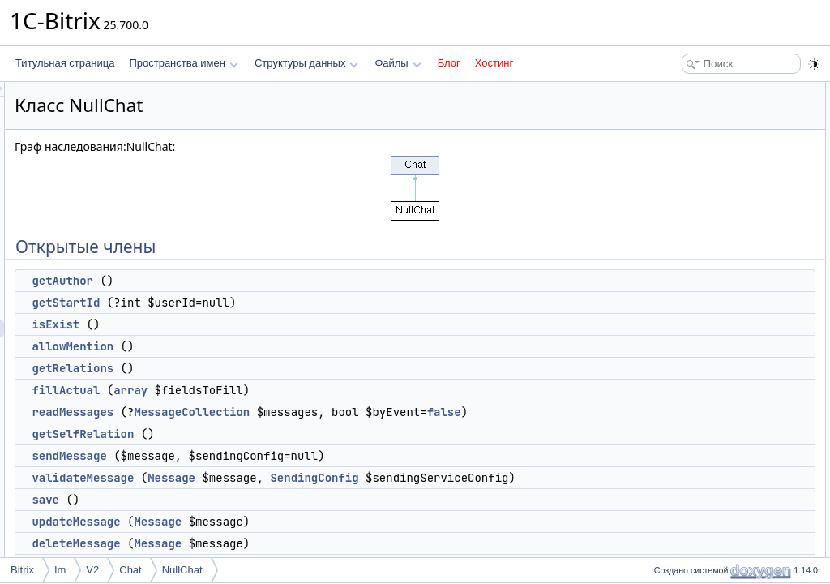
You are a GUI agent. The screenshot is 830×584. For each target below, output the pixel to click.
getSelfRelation (285, 451)
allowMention (275, 346)
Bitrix (22, 570)
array (333, 390)
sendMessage (271, 473)
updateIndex (689, 465)
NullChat (182, 570)
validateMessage (285, 495)
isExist (258, 324)
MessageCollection (394, 412)
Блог (449, 63)
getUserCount (692, 358)
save (248, 535)
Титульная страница (64, 63)
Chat (130, 570)
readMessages (275, 412)
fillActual (268, 390)
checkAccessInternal (706, 430)
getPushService (696, 483)
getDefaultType (695, 412)
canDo (676, 340)
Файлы (397, 63)
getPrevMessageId (702, 376)
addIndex (682, 447)
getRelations (275, 368)
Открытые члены (687, 91)
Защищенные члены (695, 394)
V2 (92, 570)
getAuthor (265, 280)
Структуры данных (306, 63)
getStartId (268, 302)
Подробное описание (697, 519)
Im (60, 570)
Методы (667, 537)
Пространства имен (183, 63)
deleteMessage (695, 322)
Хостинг (494, 63)
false (313, 430)
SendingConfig (517, 495)
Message (374, 495)
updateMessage (696, 305)
